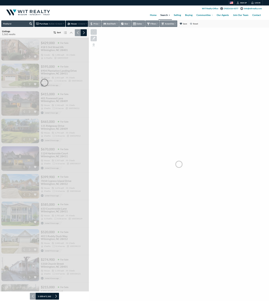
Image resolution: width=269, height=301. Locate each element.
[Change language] (231, 2)
